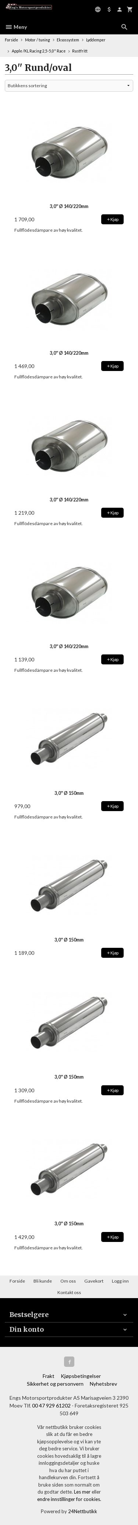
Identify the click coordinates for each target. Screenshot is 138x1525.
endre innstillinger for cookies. (69, 1499)
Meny (16, 27)
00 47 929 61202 (51, 1405)
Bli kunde (42, 1281)
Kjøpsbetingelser (81, 1376)
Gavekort (93, 1281)
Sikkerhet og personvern (55, 1384)
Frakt (48, 1376)
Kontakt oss (69, 1292)
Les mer (83, 1492)
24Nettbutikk (82, 1511)
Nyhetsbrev (103, 1384)
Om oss (68, 1281)
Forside (11, 40)
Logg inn (120, 1281)
